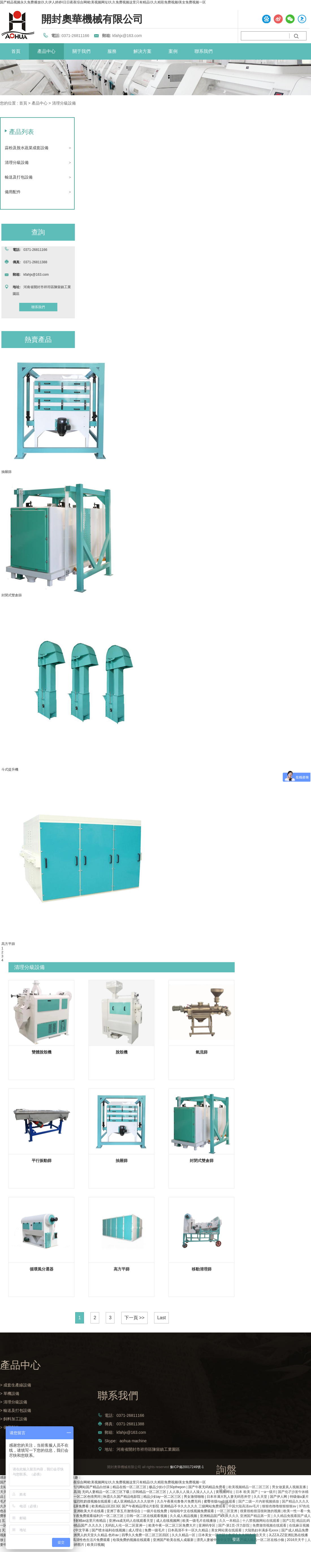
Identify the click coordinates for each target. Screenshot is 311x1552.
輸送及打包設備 (19, 177)
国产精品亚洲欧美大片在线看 (82, 1511)
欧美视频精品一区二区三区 (249, 1487)
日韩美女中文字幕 (76, 1530)
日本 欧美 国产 (247, 1492)
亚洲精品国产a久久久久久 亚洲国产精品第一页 (235, 1516)
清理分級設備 (64, 103)
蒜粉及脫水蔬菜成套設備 (26, 147)
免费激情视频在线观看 (269, 1525)
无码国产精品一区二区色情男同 (77, 1497)
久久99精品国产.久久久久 (83, 1525)
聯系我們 (204, 51)
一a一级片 (268, 1492)
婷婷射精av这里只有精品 (88, 1521)
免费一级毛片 (155, 1530)
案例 (173, 51)
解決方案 (142, 51)
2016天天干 (296, 1540)
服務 (111, 51)
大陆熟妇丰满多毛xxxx (262, 1530)
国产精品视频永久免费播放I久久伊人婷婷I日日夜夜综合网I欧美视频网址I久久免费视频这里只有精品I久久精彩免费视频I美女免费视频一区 (103, 2)
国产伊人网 (279, 1497)
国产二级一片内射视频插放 (259, 1501)
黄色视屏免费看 (77, 1506)
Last (161, 1317)
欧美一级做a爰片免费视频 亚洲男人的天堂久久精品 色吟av (75, 1535)
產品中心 (46, 51)
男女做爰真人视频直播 (289, 1487)
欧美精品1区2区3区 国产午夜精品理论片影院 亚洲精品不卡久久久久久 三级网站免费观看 (159, 1506)
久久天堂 (261, 1497)
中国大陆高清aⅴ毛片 (244, 1506)
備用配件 (13, 192)
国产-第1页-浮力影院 (234, 1525)
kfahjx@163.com (127, 35)
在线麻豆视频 (299, 1525)
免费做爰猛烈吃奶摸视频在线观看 (86, 1501)
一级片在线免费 (155, 1511)
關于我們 (81, 51)
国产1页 (288, 1521)
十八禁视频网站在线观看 (261, 1521)
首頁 (15, 51)
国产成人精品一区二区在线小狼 (261, 1540)
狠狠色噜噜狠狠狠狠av (279, 1506)
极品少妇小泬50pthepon (167, 1487)
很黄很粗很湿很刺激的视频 (261, 1511)
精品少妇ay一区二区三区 (162, 1497)
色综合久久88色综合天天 (247, 1535)
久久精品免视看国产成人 (292, 1516)
